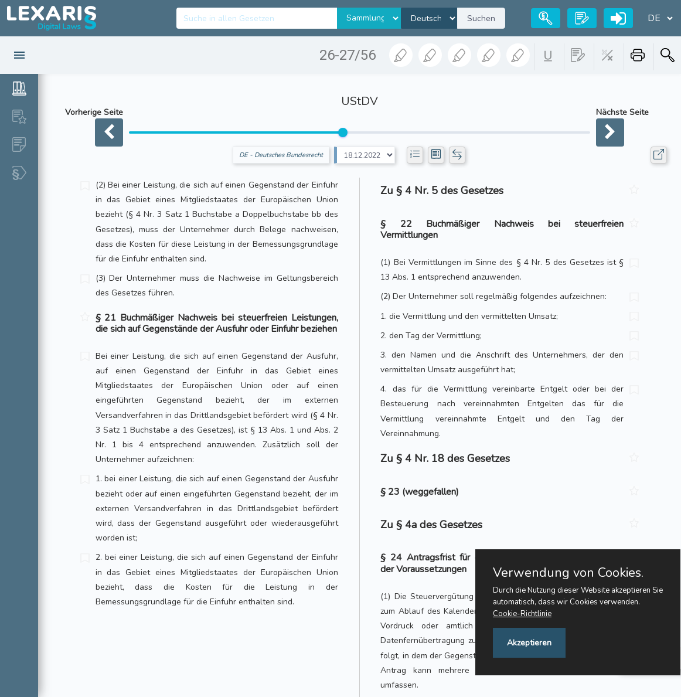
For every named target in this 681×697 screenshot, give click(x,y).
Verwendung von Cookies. (568, 573)
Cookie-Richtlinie (522, 613)
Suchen (481, 18)
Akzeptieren (529, 642)
